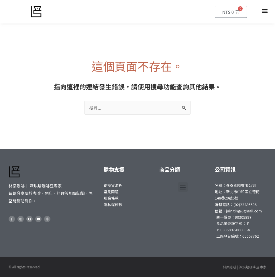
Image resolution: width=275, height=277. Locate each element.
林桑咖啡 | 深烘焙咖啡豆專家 (244, 266)
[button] (264, 10)
